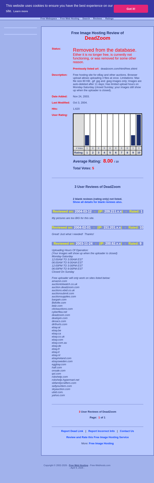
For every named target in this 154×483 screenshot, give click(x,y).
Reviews (97, 18)
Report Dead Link (72, 431)
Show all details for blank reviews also (97, 202)
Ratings (109, 18)
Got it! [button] (131, 8)
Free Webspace (49, 18)
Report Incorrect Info (101, 431)
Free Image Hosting (101, 443)
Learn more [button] (20, 11)
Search (86, 18)
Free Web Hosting (70, 18)
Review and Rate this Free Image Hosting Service (97, 437)
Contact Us (127, 431)
